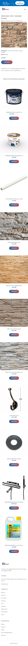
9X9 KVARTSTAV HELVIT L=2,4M (14, 199)
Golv (2, 603)
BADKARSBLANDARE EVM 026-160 (14, 502)
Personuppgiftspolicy (6, 632)
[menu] (25, 9)
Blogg (2, 624)
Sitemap (3, 635)
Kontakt (3, 627)
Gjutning (3, 600)
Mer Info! (6, 62)
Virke (2, 614)
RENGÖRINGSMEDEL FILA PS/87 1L (14, 545)
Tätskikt (3, 52)
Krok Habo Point (14, 415)
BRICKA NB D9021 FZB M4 (14, 459)
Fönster (3, 595)
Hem (2, 20)
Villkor (2, 629)
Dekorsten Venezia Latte (14, 329)
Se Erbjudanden (20, 3)
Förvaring (3, 598)
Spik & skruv (4, 609)
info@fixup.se (4, 584)
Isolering (3, 606)
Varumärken (11, 50)
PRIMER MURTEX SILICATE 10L (14, 112)
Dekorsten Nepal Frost (14, 242)
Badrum (17, 50)
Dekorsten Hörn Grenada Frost (14, 372)
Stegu (20, 50)
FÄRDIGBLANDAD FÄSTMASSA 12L (14, 155)
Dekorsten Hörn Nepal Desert (14, 285)
